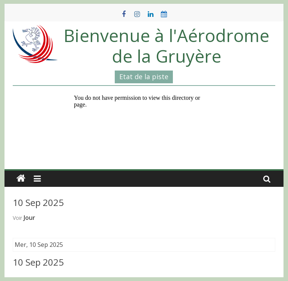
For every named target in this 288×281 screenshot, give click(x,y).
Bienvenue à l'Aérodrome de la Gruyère (166, 46)
